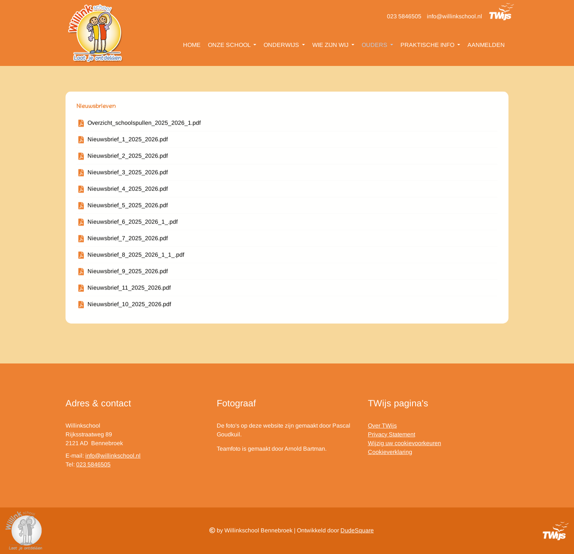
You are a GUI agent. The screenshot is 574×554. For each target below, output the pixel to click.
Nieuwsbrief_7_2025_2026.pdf (127, 240)
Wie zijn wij (331, 45)
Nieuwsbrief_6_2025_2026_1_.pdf (132, 224)
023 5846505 (404, 16)
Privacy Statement (391, 434)
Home (192, 45)
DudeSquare (357, 530)
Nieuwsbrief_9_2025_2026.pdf (127, 273)
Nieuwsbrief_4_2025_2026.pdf (127, 191)
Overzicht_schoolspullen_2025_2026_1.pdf (144, 125)
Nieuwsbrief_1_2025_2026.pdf (127, 141)
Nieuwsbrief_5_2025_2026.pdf (127, 207)
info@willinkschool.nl (454, 16)
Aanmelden (486, 45)
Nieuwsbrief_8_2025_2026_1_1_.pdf (135, 257)
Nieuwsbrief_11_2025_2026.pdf (129, 290)
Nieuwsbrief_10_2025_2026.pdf (129, 306)
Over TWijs (382, 425)
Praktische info (428, 45)
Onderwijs (282, 45)
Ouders (375, 45)
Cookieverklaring (390, 452)
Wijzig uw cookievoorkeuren (404, 443)
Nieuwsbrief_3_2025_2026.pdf (127, 174)
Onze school (230, 45)
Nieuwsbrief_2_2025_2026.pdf (127, 158)
